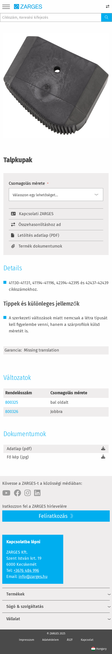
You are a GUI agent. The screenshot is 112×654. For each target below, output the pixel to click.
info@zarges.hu (33, 576)
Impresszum (26, 639)
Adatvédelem (50, 639)
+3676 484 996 (26, 570)
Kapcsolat (87, 639)
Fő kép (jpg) (18, 457)
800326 (11, 411)
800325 (11, 402)
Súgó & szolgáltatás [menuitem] (25, 606)
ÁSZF (70, 639)
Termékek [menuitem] (15, 594)
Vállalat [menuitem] (13, 618)
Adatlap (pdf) (19, 448)
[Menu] (6, 7)
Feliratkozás (54, 516)
